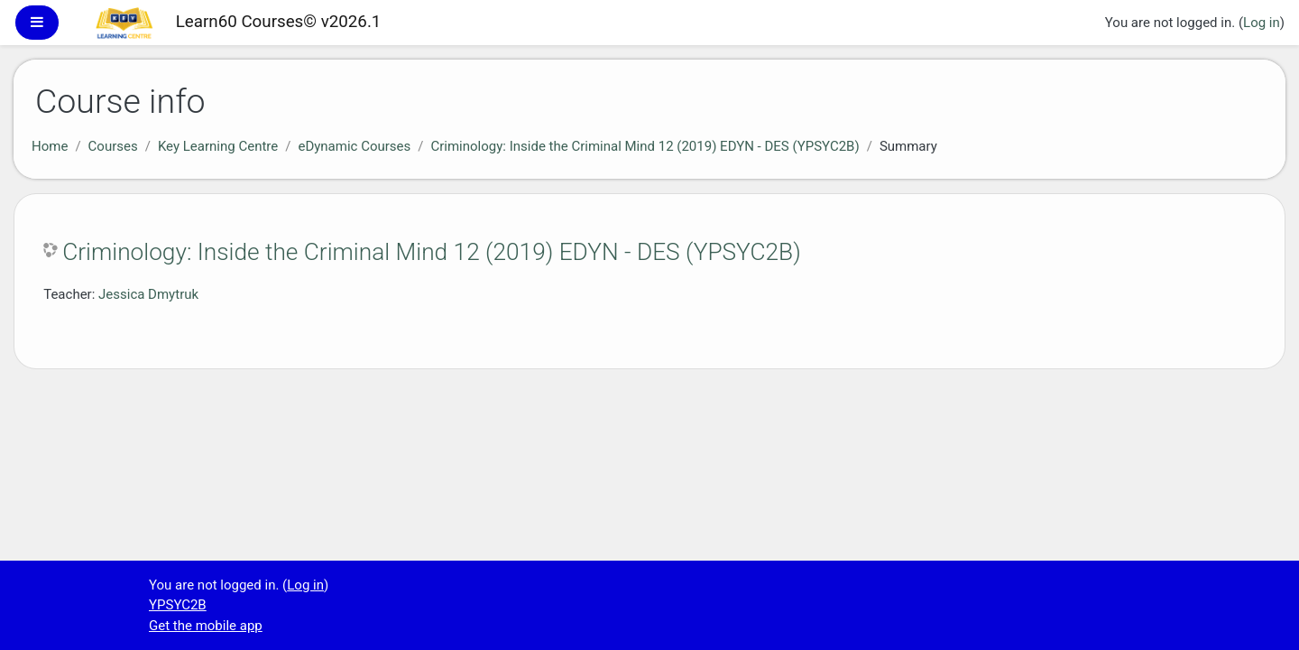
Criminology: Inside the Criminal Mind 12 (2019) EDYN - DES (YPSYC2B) (644, 146)
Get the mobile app (206, 626)
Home (50, 146)
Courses (113, 146)
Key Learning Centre (218, 146)
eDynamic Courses (354, 146)
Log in (1261, 22)
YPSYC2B (178, 605)
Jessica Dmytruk (148, 294)
